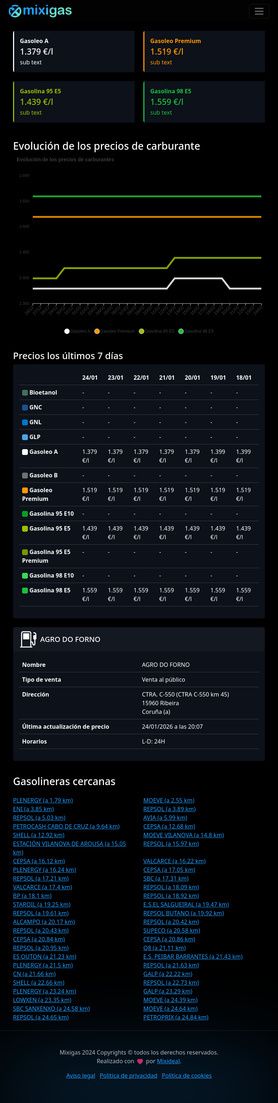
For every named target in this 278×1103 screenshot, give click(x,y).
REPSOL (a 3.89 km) (169, 809)
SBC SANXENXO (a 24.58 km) (51, 1009)
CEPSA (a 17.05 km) (169, 870)
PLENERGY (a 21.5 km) (43, 965)
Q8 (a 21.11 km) (164, 948)
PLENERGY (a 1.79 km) (43, 800)
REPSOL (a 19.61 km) (41, 913)
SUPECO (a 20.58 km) (171, 930)
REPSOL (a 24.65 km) (41, 1017)
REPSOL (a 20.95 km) (41, 948)
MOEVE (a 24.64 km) (170, 1009)
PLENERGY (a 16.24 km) (44, 870)
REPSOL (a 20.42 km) (171, 922)
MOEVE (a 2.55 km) (168, 800)
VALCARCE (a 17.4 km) (42, 887)
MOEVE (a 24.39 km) (170, 1000)
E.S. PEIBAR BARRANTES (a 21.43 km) (193, 957)
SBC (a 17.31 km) (166, 878)
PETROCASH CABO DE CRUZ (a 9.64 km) (66, 826)
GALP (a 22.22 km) (167, 974)
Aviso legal (80, 1075)
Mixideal (168, 1061)
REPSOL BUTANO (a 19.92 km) (183, 913)
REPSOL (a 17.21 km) (41, 878)
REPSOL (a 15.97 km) (171, 844)
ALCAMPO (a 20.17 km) (44, 922)
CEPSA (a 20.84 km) (39, 939)
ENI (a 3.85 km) (33, 809)
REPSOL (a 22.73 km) (171, 983)
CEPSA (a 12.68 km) (169, 826)
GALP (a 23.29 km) (167, 991)
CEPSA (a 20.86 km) (169, 939)
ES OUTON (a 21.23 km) (44, 957)
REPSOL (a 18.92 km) (171, 896)
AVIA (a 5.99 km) (165, 818)
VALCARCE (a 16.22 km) (174, 861)
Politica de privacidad (128, 1075)
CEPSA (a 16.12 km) (39, 861)
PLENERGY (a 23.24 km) (44, 991)
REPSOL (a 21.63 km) (171, 965)
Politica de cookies (187, 1075)
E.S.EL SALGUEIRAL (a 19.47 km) (186, 904)
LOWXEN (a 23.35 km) (42, 1000)
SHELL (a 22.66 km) (38, 983)
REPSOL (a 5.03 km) (39, 818)
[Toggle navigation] (259, 11)
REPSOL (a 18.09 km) (171, 887)
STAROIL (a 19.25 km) (42, 904)
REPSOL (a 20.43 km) (41, 930)
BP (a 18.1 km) (32, 896)
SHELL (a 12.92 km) (38, 835)
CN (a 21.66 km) (34, 974)
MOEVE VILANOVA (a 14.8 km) (183, 835)
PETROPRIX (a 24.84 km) (175, 1017)
